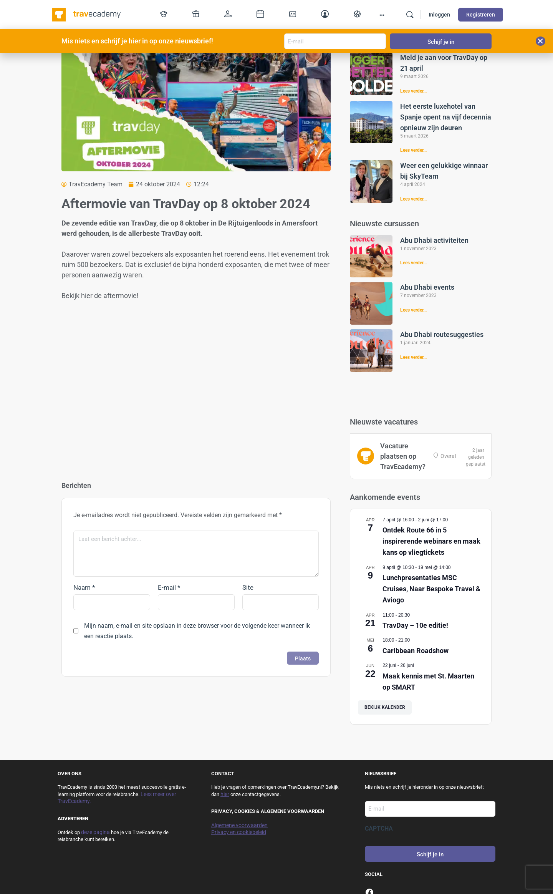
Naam (84, 587)
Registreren (480, 15)
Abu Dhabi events (427, 287)
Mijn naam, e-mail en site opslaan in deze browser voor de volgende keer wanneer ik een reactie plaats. (197, 631)
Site (247, 587)
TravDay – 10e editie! (415, 625)
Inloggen (439, 15)
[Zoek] (409, 14)
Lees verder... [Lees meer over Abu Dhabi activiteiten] (413, 262)
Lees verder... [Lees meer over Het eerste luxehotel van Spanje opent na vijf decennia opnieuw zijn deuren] (413, 150)
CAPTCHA (379, 828)
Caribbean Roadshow (415, 651)
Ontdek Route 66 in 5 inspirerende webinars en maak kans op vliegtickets (431, 541)
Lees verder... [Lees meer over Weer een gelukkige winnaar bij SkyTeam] (413, 199)
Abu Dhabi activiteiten (434, 240)
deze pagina (95, 832)
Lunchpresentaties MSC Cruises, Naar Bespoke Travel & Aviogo (431, 589)
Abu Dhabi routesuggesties (441, 334)
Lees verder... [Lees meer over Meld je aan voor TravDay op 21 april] (413, 91)
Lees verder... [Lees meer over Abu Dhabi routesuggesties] (413, 357)
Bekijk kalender (384, 707)
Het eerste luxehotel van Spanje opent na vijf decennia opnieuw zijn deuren (445, 117)
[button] (540, 41)
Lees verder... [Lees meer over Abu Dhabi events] (413, 310)
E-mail (169, 587)
